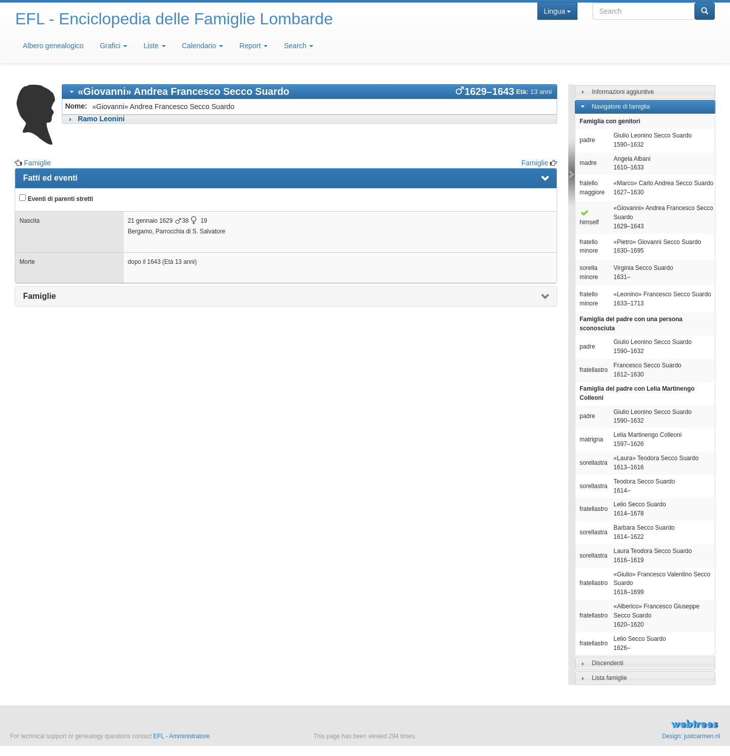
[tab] (309, 91)
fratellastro (593, 369)
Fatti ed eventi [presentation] (50, 178)
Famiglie (37, 163)
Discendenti (607, 663)
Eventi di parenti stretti (56, 198)
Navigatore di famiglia (620, 106)
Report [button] (253, 46)
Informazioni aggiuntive (622, 91)
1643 (153, 261)
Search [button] (298, 46)
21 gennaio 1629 (150, 220)
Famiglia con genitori (609, 121)
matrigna (591, 439)
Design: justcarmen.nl (691, 736)
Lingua (557, 11)
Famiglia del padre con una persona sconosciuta (630, 324)
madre (588, 162)
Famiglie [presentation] (39, 296)
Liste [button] (154, 46)
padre (587, 140)
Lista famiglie (609, 677)
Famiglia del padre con (637, 393)
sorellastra (593, 462)
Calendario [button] (203, 46)
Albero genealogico (53, 46)
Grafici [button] (113, 46)
